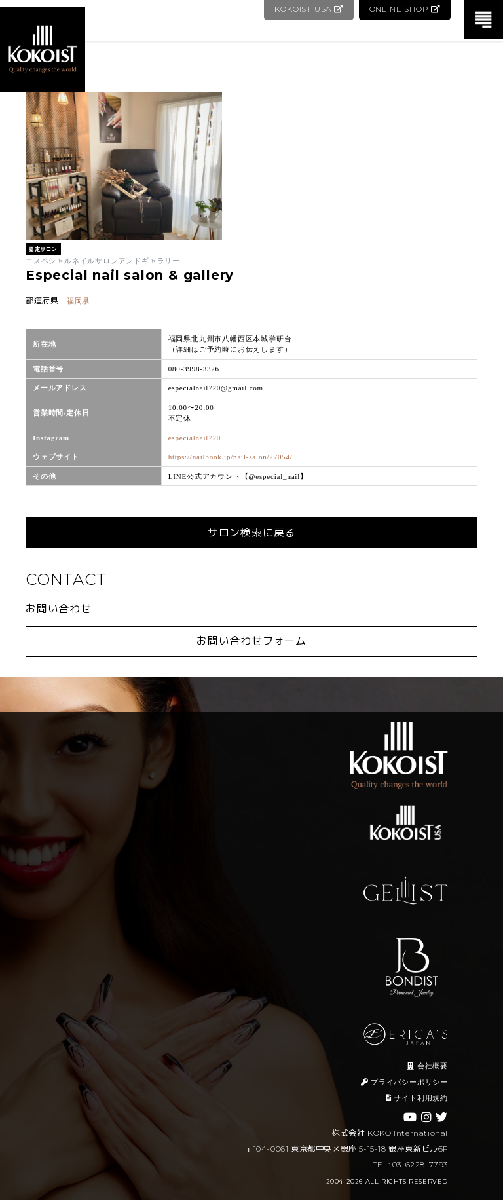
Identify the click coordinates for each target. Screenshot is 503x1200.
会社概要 (427, 1066)
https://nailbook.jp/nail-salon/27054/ (230, 456)
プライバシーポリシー (404, 1082)
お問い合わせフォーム (251, 641)
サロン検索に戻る (251, 533)
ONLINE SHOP (404, 9)
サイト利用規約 (417, 1098)
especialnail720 (194, 437)
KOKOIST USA (307, 9)
